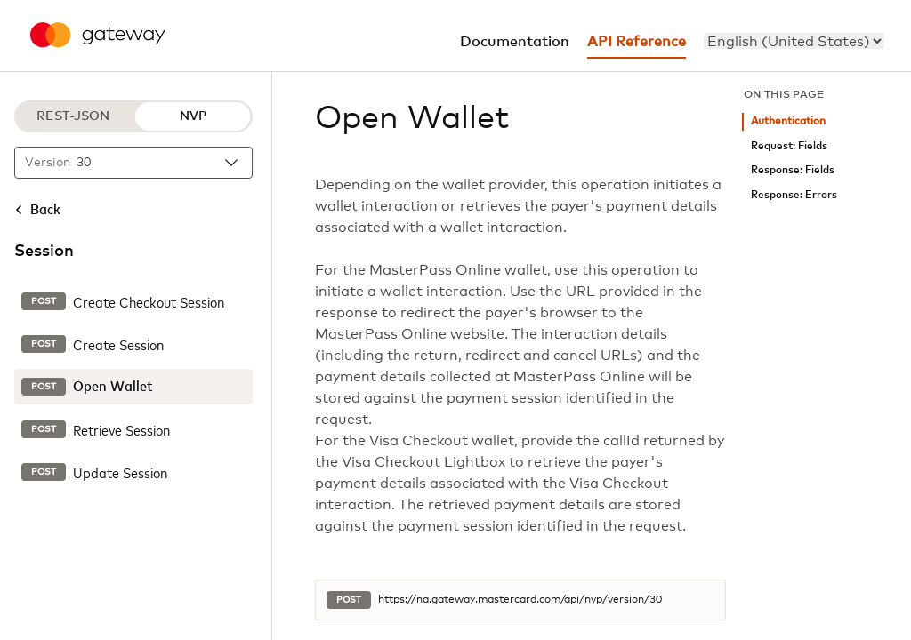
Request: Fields (789, 146)
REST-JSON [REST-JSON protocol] (72, 116)
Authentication (788, 121)
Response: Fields (792, 170)
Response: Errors (794, 195)
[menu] (794, 41)
